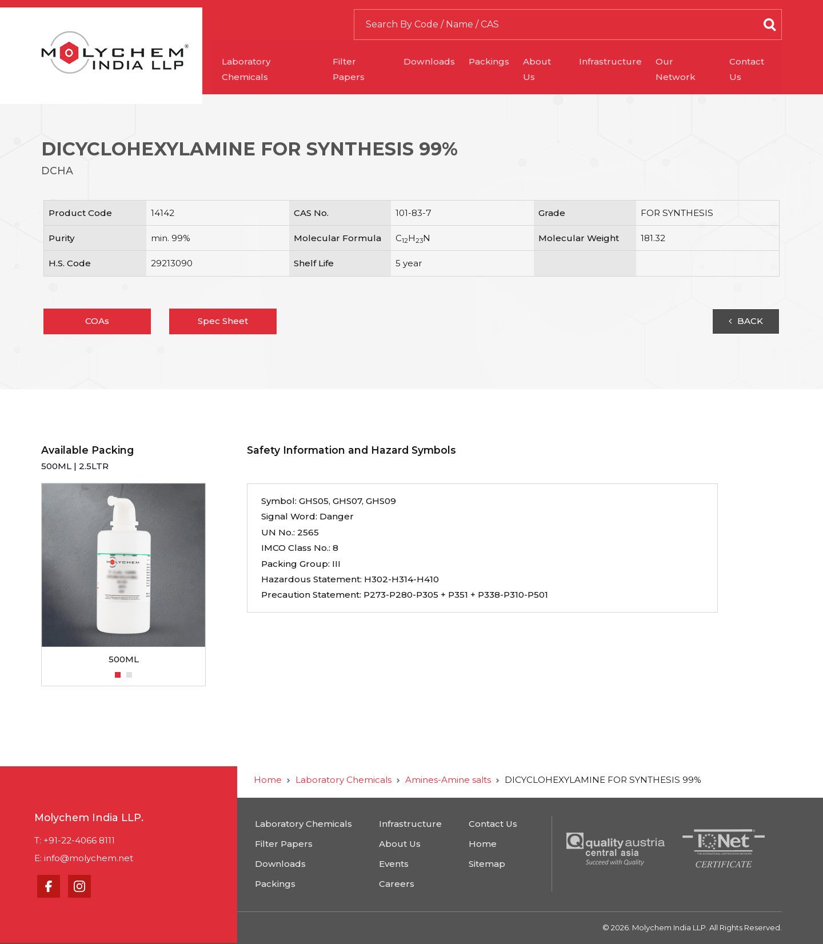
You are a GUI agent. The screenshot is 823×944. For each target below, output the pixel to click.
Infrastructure (613, 61)
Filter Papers (364, 61)
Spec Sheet (223, 320)
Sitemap (487, 863)
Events (394, 863)
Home (268, 779)
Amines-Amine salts (448, 779)
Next (211, 574)
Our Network (689, 61)
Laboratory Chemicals (273, 61)
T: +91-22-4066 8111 (74, 840)
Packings (492, 61)
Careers (396, 883)
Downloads (432, 61)
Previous (35, 574)
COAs (97, 320)
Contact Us (757, 61)
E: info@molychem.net (83, 858)
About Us (547, 61)
